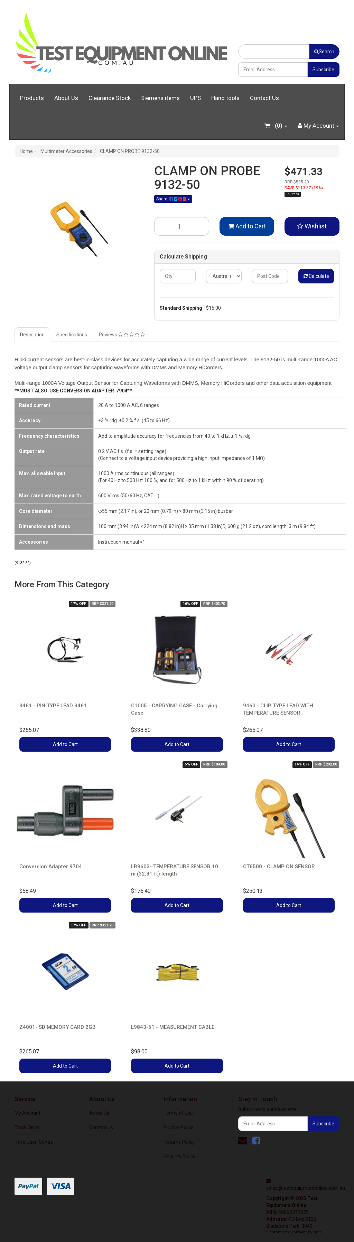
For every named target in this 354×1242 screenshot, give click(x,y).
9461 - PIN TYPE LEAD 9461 (53, 705)
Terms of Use (178, 1113)
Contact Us (264, 97)
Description (32, 334)
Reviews (122, 334)
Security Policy (179, 1156)
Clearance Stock (109, 97)
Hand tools (225, 97)
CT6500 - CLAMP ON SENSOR (279, 866)
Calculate (316, 276)
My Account (27, 1113)
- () (275, 125)
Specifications (71, 334)
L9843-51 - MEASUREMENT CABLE (172, 1027)
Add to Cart (247, 226)
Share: (173, 199)
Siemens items (160, 97)
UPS (195, 97)
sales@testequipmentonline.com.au (305, 1188)
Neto (317, 1232)
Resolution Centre (34, 1142)
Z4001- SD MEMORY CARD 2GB (57, 1027)
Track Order (27, 1127)
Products (32, 97)
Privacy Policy (178, 1127)
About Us (66, 97)
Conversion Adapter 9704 (50, 866)
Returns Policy (179, 1142)
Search (324, 51)
